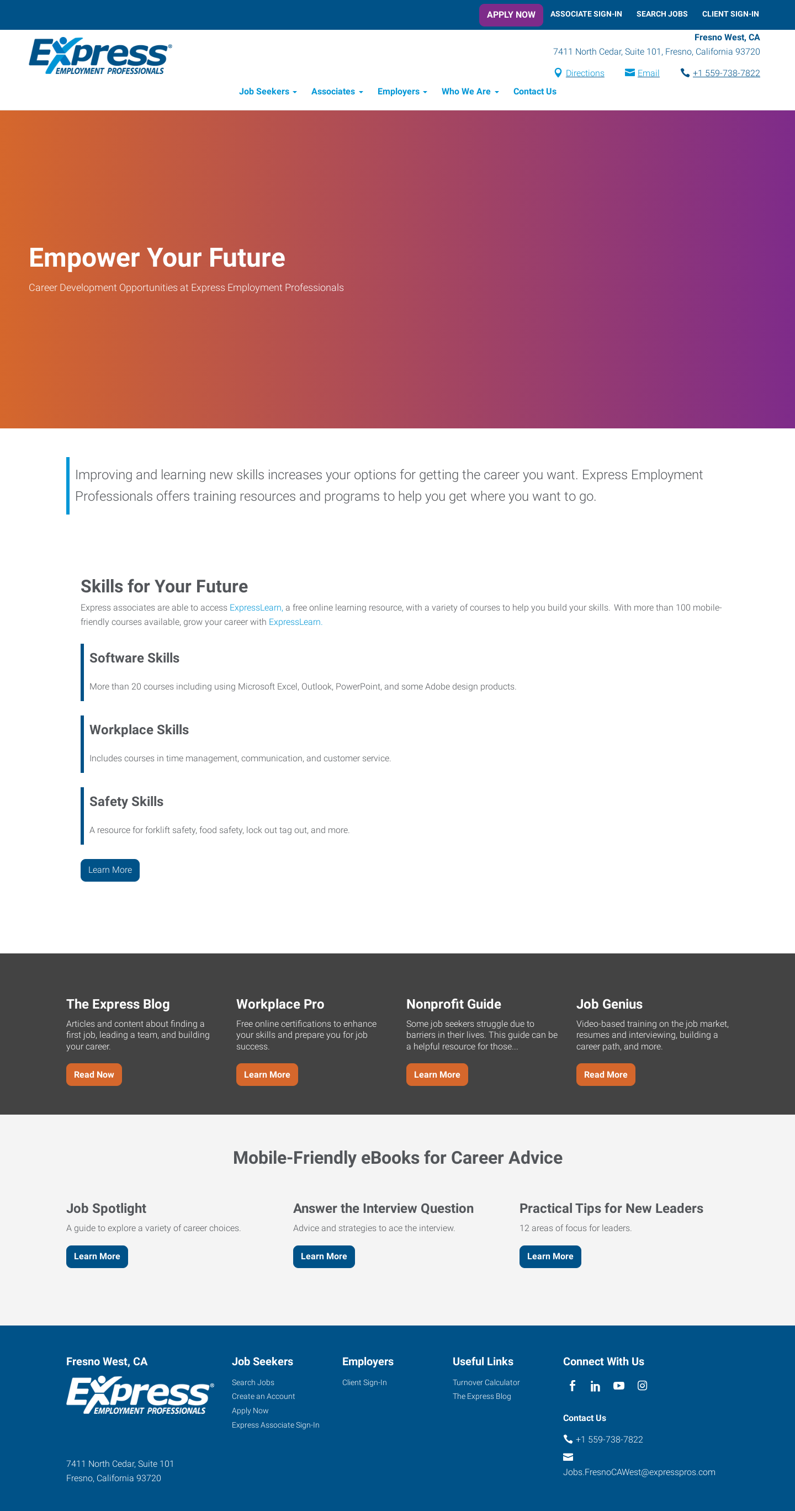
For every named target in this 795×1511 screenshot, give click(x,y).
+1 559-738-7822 (725, 73)
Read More (606, 1075)
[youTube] (619, 1387)
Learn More (110, 870)
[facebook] (572, 1387)
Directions (584, 73)
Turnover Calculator (486, 1383)
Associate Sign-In (586, 13)
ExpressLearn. (296, 622)
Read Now (94, 1075)
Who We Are (466, 92)
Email (648, 73)
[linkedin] (595, 1387)
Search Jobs (662, 13)
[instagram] (642, 1387)
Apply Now (511, 14)
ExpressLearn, (256, 608)
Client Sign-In (730, 13)
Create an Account (263, 1397)
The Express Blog (482, 1397)
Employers (399, 92)
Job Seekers (264, 92)
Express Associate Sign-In (276, 1426)
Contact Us (534, 92)
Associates (333, 92)
